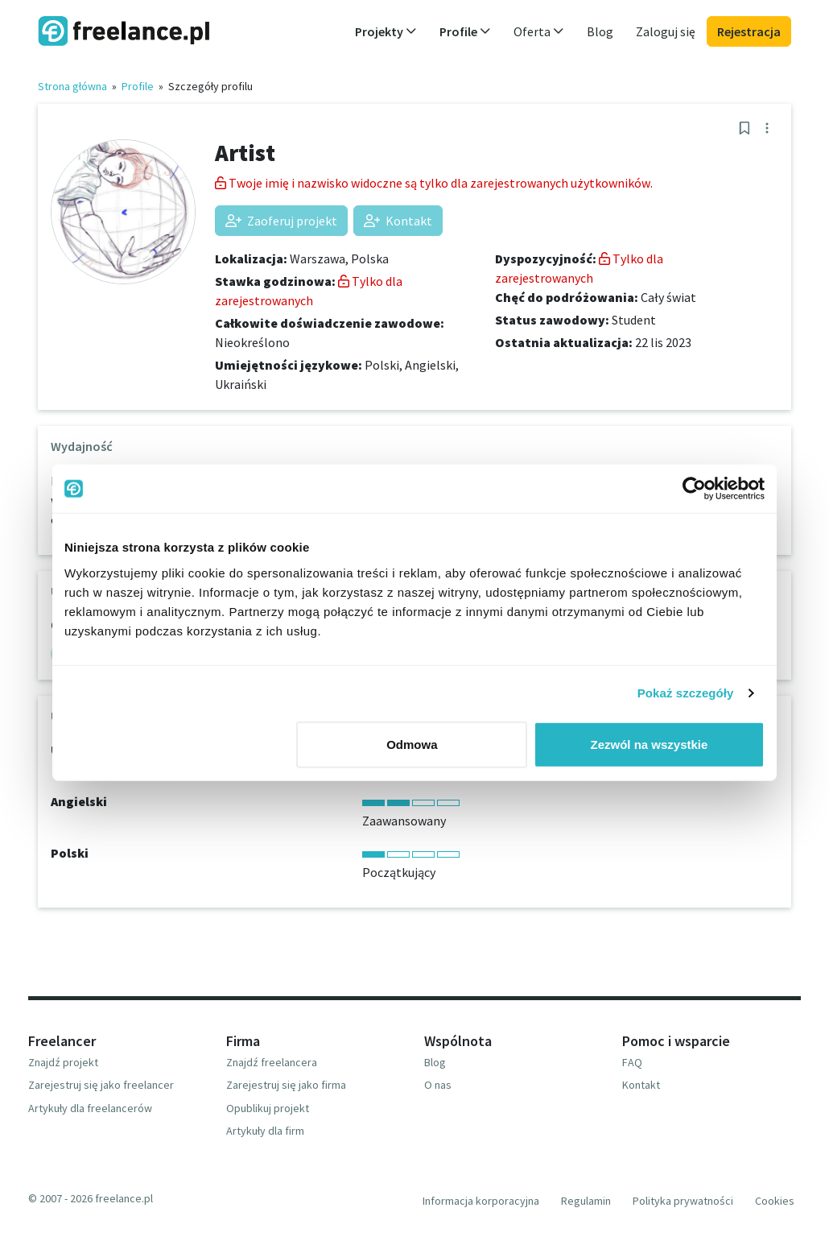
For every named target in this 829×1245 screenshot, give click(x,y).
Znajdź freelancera (271, 1062)
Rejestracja (749, 31)
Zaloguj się (665, 31)
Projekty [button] (386, 31)
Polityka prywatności (683, 1200)
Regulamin (586, 1200)
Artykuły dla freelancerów (90, 1108)
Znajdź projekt (63, 1062)
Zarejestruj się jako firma (286, 1084)
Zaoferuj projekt (281, 221)
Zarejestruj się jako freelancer (101, 1084)
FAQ (632, 1062)
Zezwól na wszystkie (649, 744)
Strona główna (72, 86)
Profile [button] (465, 31)
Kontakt (398, 221)
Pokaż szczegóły (685, 693)
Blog (600, 31)
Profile (138, 86)
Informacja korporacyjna (481, 1200)
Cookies (774, 1200)
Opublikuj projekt (267, 1108)
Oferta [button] (538, 31)
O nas (438, 1084)
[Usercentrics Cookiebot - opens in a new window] (694, 489)
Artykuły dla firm (265, 1130)
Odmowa (411, 744)
